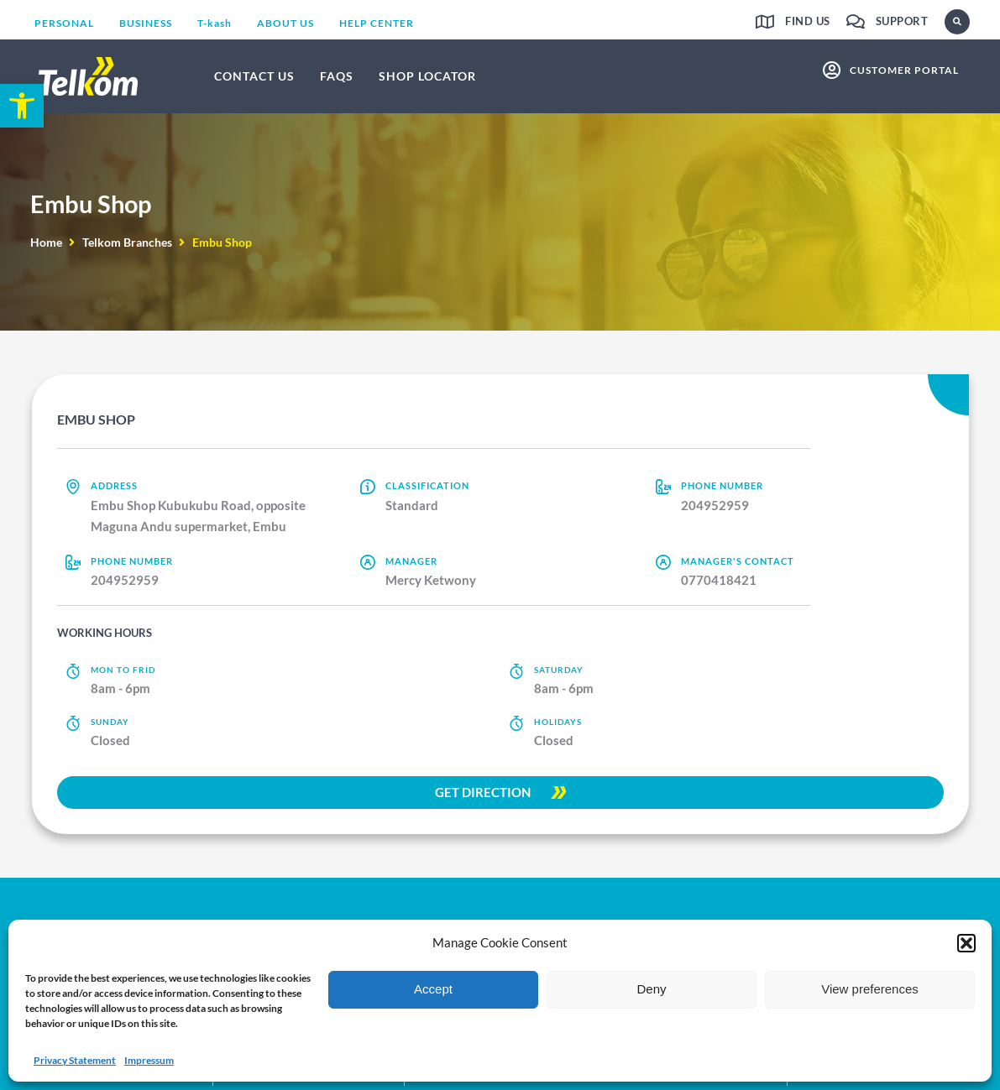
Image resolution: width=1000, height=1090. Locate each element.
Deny (651, 989)
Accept (433, 989)
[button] (966, 943)
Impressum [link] (149, 1060)
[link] (22, 106)
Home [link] (46, 242)
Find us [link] (807, 21)
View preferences (870, 989)
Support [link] (902, 21)
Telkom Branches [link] (127, 242)
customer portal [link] (904, 70)
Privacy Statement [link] (75, 1060)
